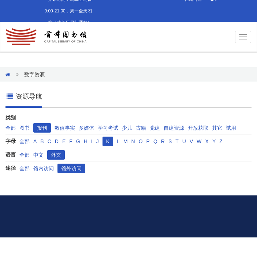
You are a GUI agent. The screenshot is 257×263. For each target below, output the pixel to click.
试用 (231, 128)
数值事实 (65, 128)
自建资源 (174, 128)
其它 (217, 128)
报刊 (42, 128)
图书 (24, 128)
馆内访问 (43, 168)
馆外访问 (71, 168)
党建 (155, 128)
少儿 (127, 128)
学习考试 (108, 128)
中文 (38, 155)
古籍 (141, 128)
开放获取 (198, 128)
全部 (10, 128)
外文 (56, 155)
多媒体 (86, 128)
